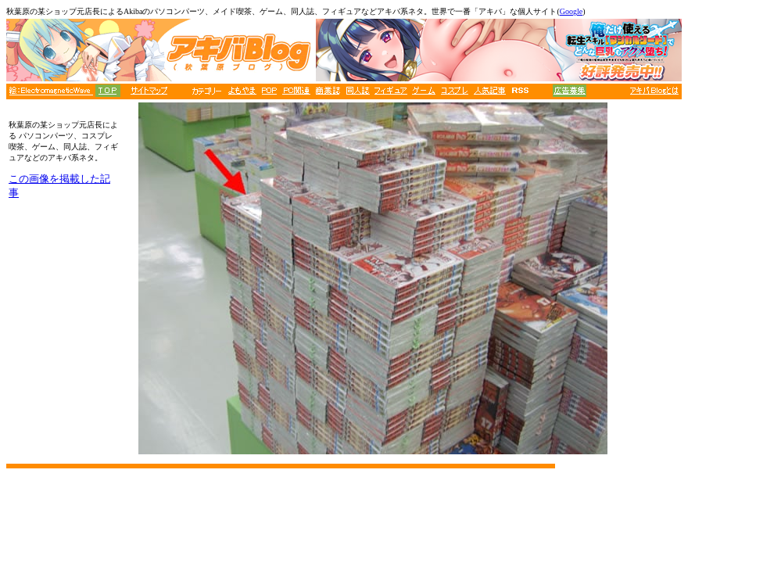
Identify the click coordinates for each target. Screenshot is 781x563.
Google (571, 11)
